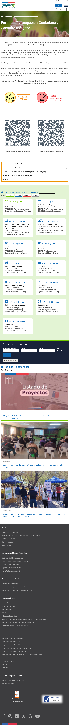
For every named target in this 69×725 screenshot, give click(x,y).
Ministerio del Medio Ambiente (12, 558)
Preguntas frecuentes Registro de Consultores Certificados (22, 655)
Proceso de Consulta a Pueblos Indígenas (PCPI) (17, 176)
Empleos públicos (8, 684)
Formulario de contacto (10, 532)
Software (5, 668)
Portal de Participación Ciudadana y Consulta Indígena (26, 16)
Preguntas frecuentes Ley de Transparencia (17, 648)
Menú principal (66, 5)
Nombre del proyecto (9, 348)
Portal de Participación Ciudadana (13, 164)
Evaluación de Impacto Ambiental (13, 587)
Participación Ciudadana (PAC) (12, 168)
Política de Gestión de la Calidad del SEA (15, 626)
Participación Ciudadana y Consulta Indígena (17, 590)
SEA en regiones (7, 542)
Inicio (2, 16)
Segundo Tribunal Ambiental (11, 568)
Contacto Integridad (8, 658)
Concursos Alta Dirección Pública (13, 680)
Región (23, 348)
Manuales (5, 664)
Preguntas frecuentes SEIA (11, 642)
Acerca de (5, 603)
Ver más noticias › (7, 370)
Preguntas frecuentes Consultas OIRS (14, 651)
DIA (62, 348)
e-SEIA (58, 6)
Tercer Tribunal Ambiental (11, 571)
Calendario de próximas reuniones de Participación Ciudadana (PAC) (24, 172)
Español (65, 1)
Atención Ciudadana (8, 606)
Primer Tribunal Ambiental (11, 564)
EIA (58, 348)
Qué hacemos (9, 16)
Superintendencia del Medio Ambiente (15, 561)
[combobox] (29, 350)
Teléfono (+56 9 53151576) (10, 539)
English (58, 1)
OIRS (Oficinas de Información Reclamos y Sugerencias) (21, 535)
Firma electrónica (8, 661)
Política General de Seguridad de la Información (18, 622)
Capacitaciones (7, 179)
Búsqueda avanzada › (10, 360)
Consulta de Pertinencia (10, 584)
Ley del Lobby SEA (8, 545)
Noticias (4, 613)
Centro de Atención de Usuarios (12, 638)
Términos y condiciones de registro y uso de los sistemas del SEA (24, 619)
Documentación (7, 609)
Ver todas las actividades (47, 193)
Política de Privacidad (9, 616)
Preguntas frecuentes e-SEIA (11, 645)
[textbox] (28, 350)
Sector (41, 348)
